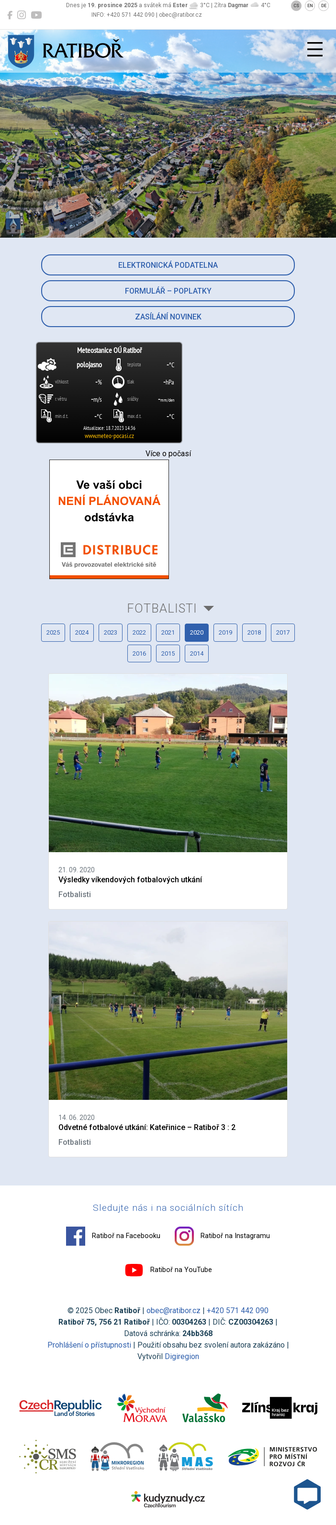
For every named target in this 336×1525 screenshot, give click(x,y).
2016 (139, 653)
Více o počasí (168, 453)
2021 (168, 632)
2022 (139, 632)
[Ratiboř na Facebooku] (9, 15)
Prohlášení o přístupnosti (89, 1344)
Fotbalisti (162, 608)
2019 (225, 632)
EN (310, 5)
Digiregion (182, 1356)
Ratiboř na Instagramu (222, 1236)
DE (323, 5)
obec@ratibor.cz (173, 1310)
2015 (168, 653)
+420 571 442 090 (238, 1310)
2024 (82, 632)
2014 (196, 653)
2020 (196, 632)
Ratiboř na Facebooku (113, 1236)
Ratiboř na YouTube (168, 1270)
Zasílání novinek (168, 316)
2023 (110, 632)
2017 (283, 632)
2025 (53, 632)
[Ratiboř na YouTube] (36, 15)
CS (296, 5)
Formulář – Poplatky (168, 291)
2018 (254, 632)
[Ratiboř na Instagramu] (21, 15)
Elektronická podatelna (168, 265)
